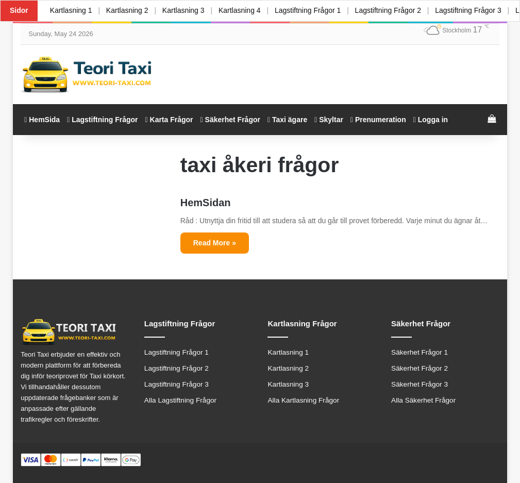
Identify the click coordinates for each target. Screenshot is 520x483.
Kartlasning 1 (71, 10)
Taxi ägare (287, 119)
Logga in (430, 119)
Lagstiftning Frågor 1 (308, 10)
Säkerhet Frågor (230, 119)
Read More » (214, 243)
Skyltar (328, 119)
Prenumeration (378, 119)
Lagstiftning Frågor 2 (389, 10)
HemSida (42, 119)
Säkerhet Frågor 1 (419, 352)
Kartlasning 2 (127, 10)
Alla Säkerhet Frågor (423, 400)
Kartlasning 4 (240, 10)
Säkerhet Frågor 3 (419, 384)
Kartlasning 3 (184, 10)
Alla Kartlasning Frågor (303, 400)
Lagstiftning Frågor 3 (469, 10)
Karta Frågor (169, 119)
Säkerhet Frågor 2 (419, 368)
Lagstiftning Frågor (102, 119)
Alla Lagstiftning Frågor (180, 400)
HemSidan (205, 202)
